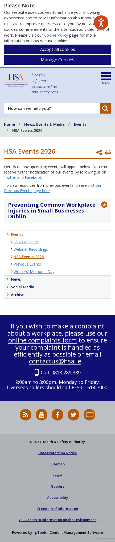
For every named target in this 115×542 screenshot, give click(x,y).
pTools (41, 532)
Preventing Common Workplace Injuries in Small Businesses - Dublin (52, 210)
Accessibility (57, 497)
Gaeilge (57, 486)
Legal (57, 475)
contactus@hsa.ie (55, 361)
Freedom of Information (57, 508)
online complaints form (42, 340)
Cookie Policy (56, 35)
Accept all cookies (57, 49)
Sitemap (58, 464)
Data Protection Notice (57, 452)
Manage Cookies (57, 60)
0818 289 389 (66, 372)
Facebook (33, 177)
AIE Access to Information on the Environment (57, 519)
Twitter (10, 177)
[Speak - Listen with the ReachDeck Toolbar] (101, 22)
